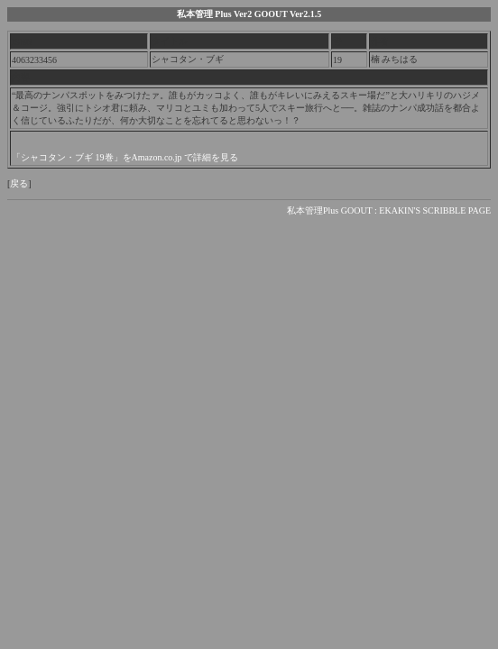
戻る (19, 183)
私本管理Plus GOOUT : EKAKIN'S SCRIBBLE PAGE (389, 210)
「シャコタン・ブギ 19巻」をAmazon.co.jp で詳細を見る (125, 157)
